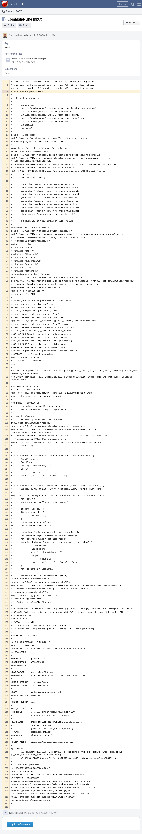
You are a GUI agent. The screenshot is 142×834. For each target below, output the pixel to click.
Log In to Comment (20, 824)
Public (25, 25)
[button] (139, 4)
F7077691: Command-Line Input (29, 58)
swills (25, 35)
